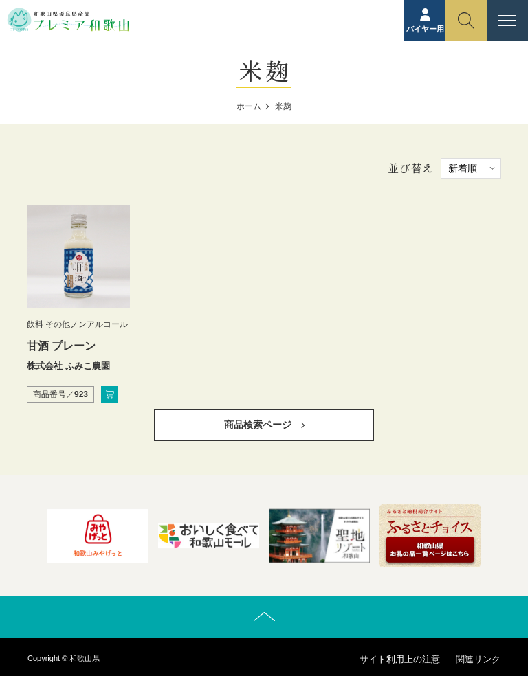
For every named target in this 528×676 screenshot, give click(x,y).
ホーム (248, 106)
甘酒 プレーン (61, 346)
